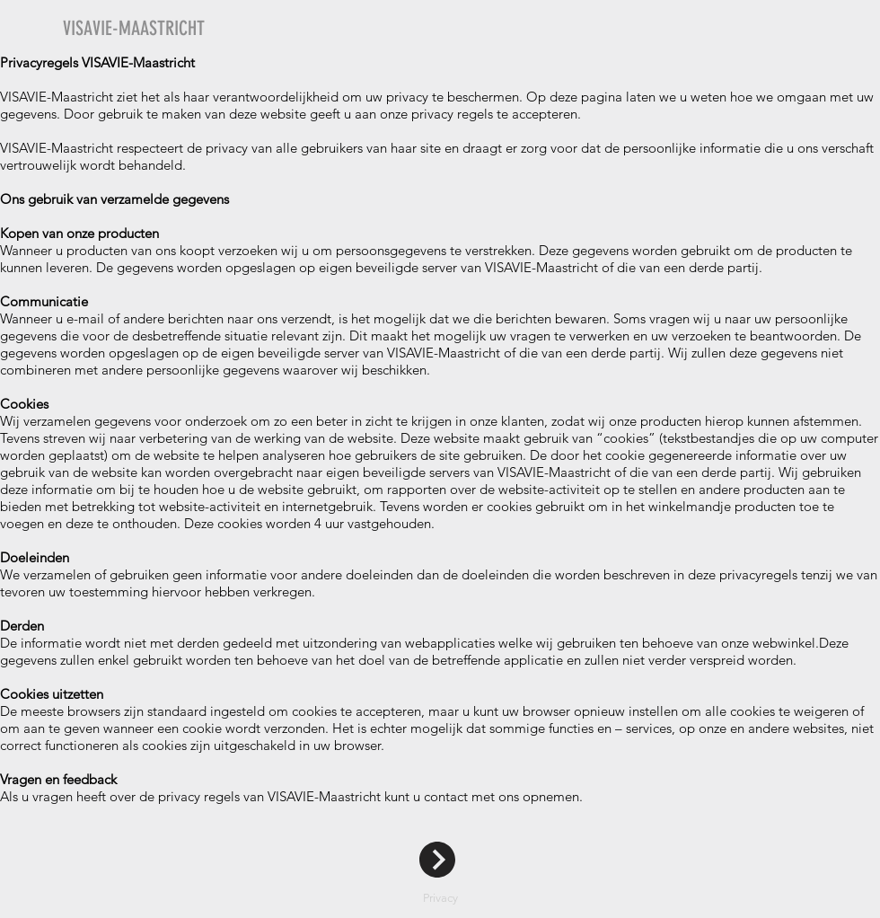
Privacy (440, 898)
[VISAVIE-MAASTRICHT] (213, 28)
